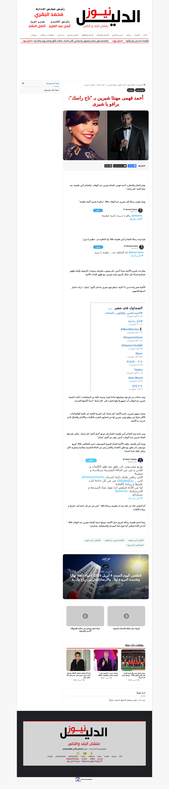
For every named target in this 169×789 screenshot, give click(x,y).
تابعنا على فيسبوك (51, 90)
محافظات (91, 763)
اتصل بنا (84, 765)
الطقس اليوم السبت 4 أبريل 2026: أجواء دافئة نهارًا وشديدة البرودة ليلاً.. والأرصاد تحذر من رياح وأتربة (106, 577)
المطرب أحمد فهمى (92, 540)
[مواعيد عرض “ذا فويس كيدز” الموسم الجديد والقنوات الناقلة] (106, 660)
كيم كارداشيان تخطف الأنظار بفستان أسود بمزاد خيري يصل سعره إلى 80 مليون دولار (78, 675)
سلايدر (130, 90)
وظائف (92, 765)
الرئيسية (140, 85)
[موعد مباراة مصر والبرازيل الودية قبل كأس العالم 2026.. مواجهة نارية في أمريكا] (133, 660)
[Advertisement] (84, 60)
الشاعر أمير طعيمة (135, 540)
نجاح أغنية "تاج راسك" (134, 545)
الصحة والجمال (103, 35)
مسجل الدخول (126, 700)
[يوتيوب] (84, 760)
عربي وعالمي (117, 35)
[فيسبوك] (91, 760)
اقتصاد (137, 35)
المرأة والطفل (87, 35)
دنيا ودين (60, 35)
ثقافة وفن (131, 85)
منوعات (34, 35)
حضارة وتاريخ (73, 35)
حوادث (83, 763)
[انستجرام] (78, 760)
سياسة (114, 763)
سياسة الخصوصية (72, 765)
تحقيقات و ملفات (47, 35)
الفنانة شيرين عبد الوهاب (114, 540)
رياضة (128, 35)
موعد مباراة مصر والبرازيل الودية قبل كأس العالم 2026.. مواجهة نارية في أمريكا (133, 675)
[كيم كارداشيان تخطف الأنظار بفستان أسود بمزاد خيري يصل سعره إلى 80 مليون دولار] (78, 660)
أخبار (145, 35)
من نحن (100, 765)
